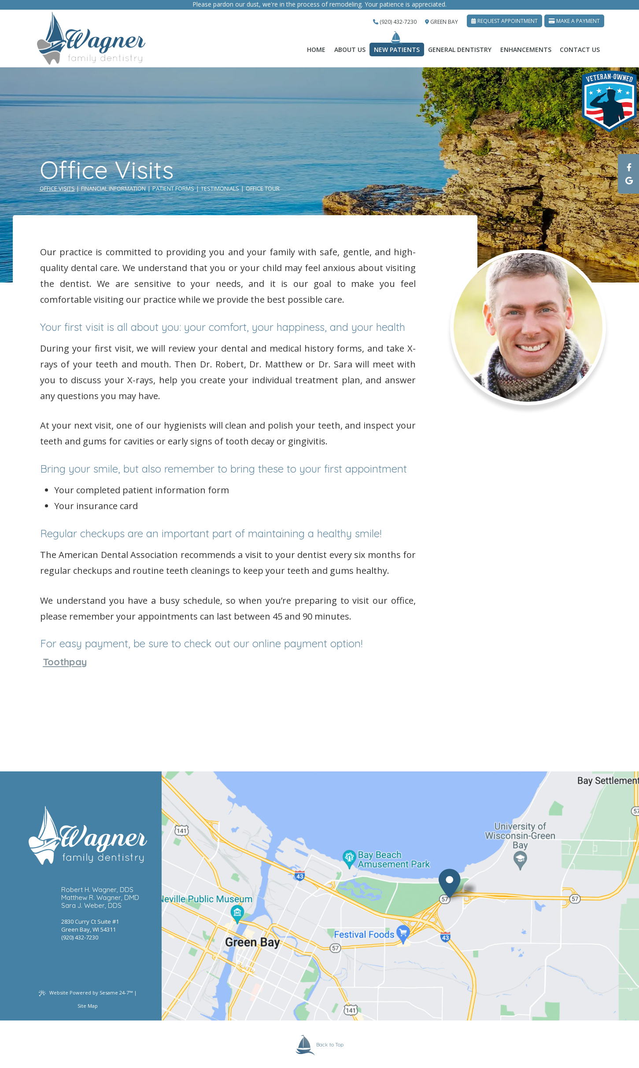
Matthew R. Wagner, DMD (100, 898)
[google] (628, 180)
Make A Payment (574, 21)
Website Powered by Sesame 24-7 (86, 992)
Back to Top (319, 1045)
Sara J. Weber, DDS (91, 906)
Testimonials (220, 188)
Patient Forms (173, 188)
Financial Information (113, 188)
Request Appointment (504, 21)
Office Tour (263, 188)
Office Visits (57, 188)
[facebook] (628, 167)
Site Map (88, 1005)
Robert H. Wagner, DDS (97, 890)
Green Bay (441, 22)
